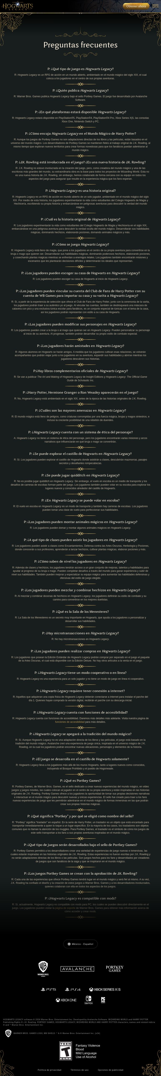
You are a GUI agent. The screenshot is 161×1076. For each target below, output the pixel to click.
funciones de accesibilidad (69, 721)
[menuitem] (16, 6)
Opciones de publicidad (110, 1070)
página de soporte (65, 908)
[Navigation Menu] (155, 6)
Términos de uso (80, 1070)
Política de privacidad (49, 1070)
